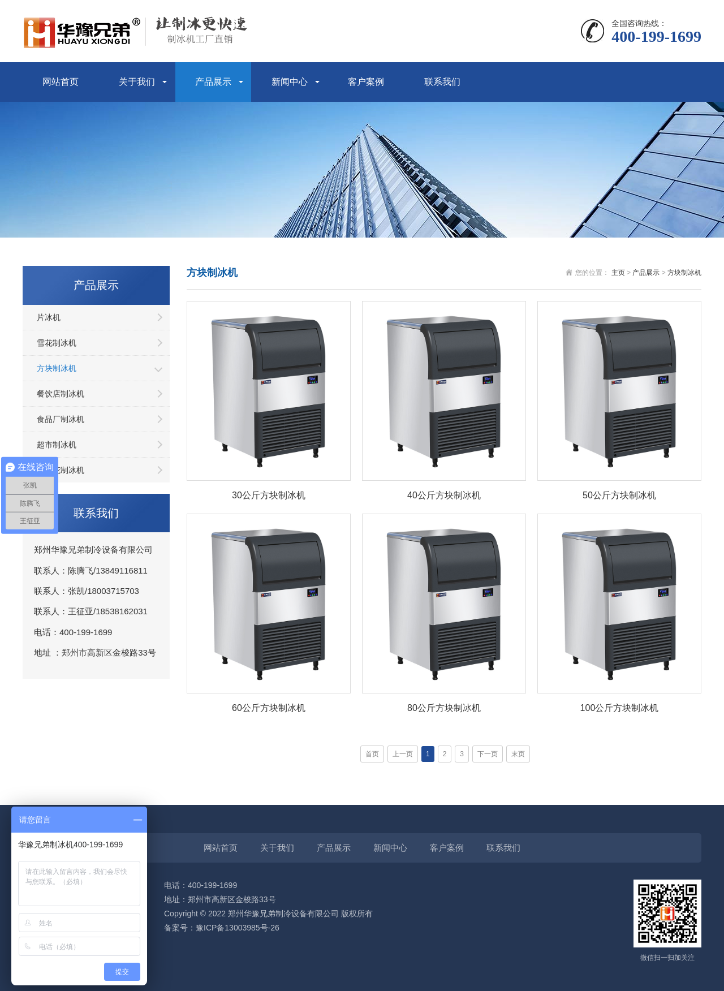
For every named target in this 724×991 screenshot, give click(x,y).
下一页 (487, 754)
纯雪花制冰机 (60, 470)
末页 (518, 754)
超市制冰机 (56, 444)
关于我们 (137, 82)
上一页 (403, 754)
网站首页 (60, 82)
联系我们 (442, 82)
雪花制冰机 (56, 342)
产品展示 (213, 82)
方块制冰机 (56, 368)
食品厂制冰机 (60, 419)
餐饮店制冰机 (60, 393)
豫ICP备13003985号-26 (237, 927)
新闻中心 (290, 82)
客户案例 (366, 82)
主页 (618, 273)
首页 (372, 754)
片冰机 (49, 317)
